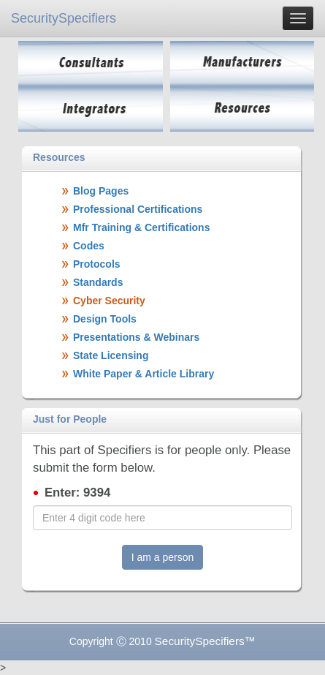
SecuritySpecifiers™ (205, 641)
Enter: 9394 (77, 492)
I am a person (162, 557)
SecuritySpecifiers (63, 18)
